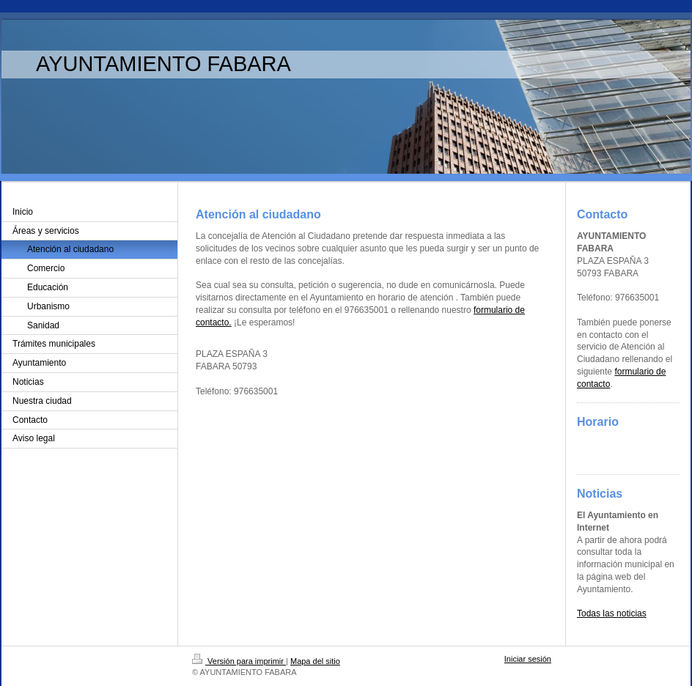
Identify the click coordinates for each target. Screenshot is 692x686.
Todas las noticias (612, 613)
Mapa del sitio (315, 661)
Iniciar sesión (527, 658)
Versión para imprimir (239, 661)
